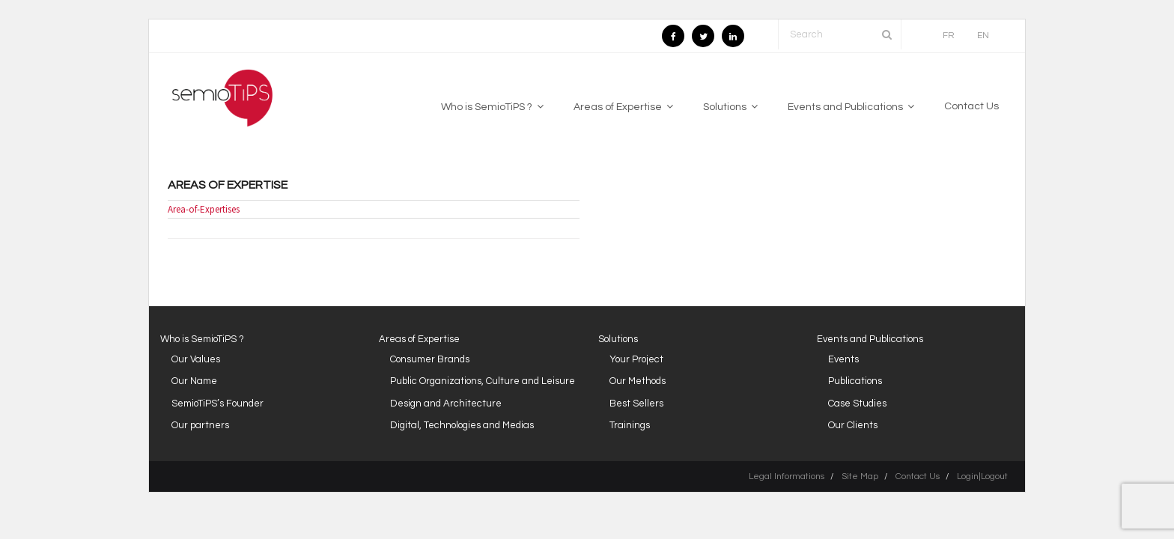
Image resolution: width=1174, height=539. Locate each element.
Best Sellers (636, 403)
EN (983, 35)
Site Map (860, 476)
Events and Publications (870, 339)
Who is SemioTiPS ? (202, 339)
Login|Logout (982, 476)
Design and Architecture (446, 403)
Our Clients (853, 425)
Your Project (636, 359)
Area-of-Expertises (204, 209)
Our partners (200, 425)
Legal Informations (786, 476)
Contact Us (917, 476)
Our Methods (637, 381)
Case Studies (857, 403)
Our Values (195, 359)
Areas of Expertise (228, 185)
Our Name (194, 381)
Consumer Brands (429, 359)
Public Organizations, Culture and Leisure (482, 381)
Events (843, 359)
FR (949, 35)
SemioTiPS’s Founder (217, 403)
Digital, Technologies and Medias (462, 425)
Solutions (618, 339)
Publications (855, 381)
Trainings (629, 425)
